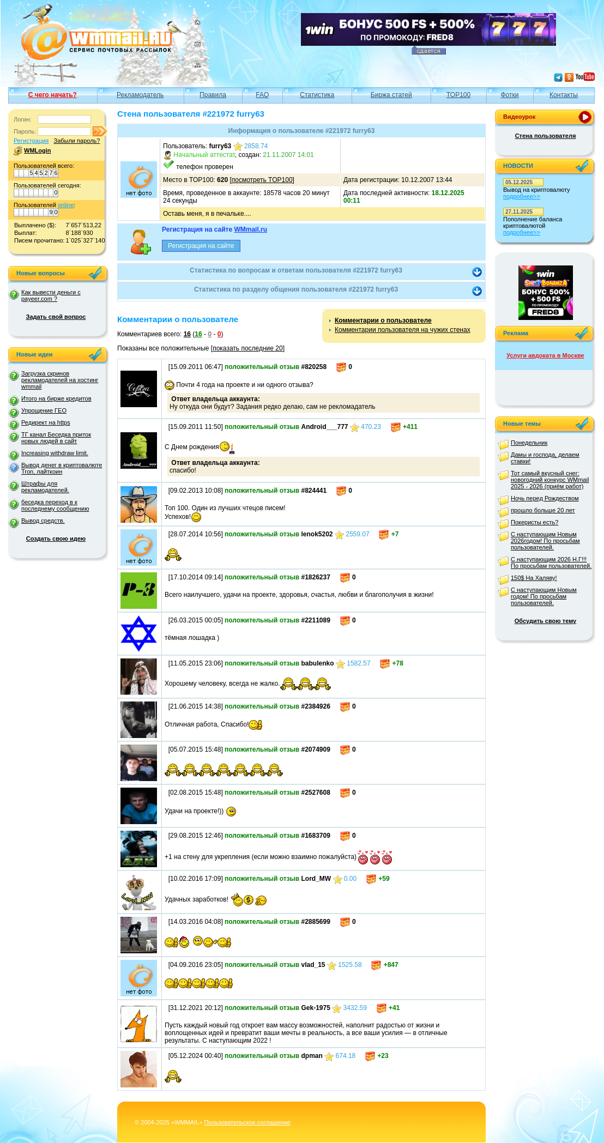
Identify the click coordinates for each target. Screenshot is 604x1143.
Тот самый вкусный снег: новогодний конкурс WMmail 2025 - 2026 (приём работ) (550, 479)
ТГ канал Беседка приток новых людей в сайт (56, 437)
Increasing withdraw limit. (54, 453)
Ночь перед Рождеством (545, 498)
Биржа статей (391, 95)
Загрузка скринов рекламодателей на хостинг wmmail (59, 380)
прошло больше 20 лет (543, 510)
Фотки (509, 95)
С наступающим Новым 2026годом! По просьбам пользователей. (545, 541)
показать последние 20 (248, 348)
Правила (213, 95)
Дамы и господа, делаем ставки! (545, 457)
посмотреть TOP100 (262, 180)
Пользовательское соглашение (247, 1122)
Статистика (317, 95)
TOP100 (458, 95)
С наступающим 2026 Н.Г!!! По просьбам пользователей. (551, 562)
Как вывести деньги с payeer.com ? (51, 295)
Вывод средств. (43, 520)
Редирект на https (45, 422)
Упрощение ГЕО (44, 410)
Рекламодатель (140, 95)
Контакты (563, 95)
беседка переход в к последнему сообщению (55, 505)
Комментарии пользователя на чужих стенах (402, 330)
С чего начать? (52, 95)
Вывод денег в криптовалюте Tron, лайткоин (61, 468)
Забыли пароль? (76, 140)
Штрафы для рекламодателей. (45, 486)
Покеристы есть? (534, 522)
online (66, 205)
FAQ (262, 95)
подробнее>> (521, 196)
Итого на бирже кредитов (56, 398)
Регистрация (31, 140)
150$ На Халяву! (534, 577)
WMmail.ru (250, 229)
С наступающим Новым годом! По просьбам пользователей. (544, 596)
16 (187, 334)
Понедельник (529, 442)
